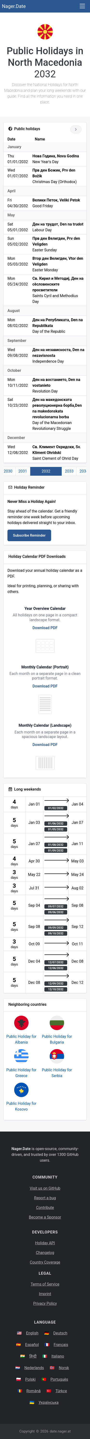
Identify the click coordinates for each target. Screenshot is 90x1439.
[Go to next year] (76, 129)
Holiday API (45, 1243)
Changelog (45, 1252)
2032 (46, 471)
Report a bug (45, 1198)
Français (61, 1344)
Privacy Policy (45, 1303)
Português (59, 1379)
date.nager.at (60, 1431)
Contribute (45, 1207)
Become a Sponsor (45, 1217)
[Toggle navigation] (82, 6)
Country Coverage (45, 1262)
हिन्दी (32, 1356)
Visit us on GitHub (45, 1188)
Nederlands (34, 1368)
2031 (22, 471)
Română (33, 1391)
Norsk (64, 1368)
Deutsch (60, 1333)
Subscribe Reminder (29, 535)
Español (32, 1344)
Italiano (57, 1356)
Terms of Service (45, 1284)
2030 (8, 471)
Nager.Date (14, 6)
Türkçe (61, 1391)
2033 (69, 471)
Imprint (45, 1294)
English (32, 1333)
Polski (30, 1379)
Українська (49, 1402)
